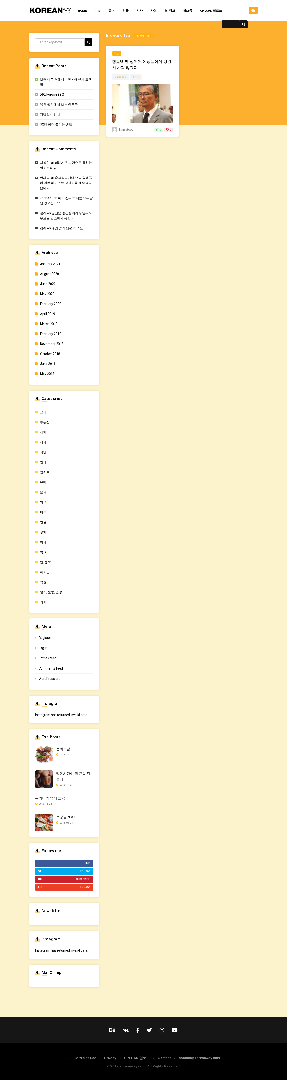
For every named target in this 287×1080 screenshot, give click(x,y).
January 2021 (50, 264)
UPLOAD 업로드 (211, 10)
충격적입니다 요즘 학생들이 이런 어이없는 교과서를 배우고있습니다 (66, 183)
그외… (44, 412)
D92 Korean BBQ (52, 94)
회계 (43, 602)
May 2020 (47, 294)
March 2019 (49, 324)
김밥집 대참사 (50, 114)
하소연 (45, 572)
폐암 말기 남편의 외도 (67, 228)
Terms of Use (85, 1058)
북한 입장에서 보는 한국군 (59, 104)
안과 (43, 462)
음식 (43, 492)
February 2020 (50, 304)
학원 (43, 582)
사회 (153, 10)
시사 (140, 10)
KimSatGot (126, 129)
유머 (112, 10)
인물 (126, 10)
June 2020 (48, 284)
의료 (43, 502)
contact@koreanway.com (199, 1058)
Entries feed (48, 658)
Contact (164, 1058)
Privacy (110, 1058)
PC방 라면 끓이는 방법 (56, 124)
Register (45, 638)
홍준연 (135, 77)
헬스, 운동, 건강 (51, 592)
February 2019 (50, 334)
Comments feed (51, 668)
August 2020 (49, 274)
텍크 (43, 552)
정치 (43, 532)
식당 (43, 452)
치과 (43, 542)
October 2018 (50, 354)
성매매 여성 (120, 77)
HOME (82, 10)
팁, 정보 (169, 10)
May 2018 (47, 374)
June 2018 (48, 364)
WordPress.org (49, 678)
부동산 (45, 422)
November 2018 (52, 344)
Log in (43, 648)
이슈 (98, 10)
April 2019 (47, 314)
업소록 (187, 10)
